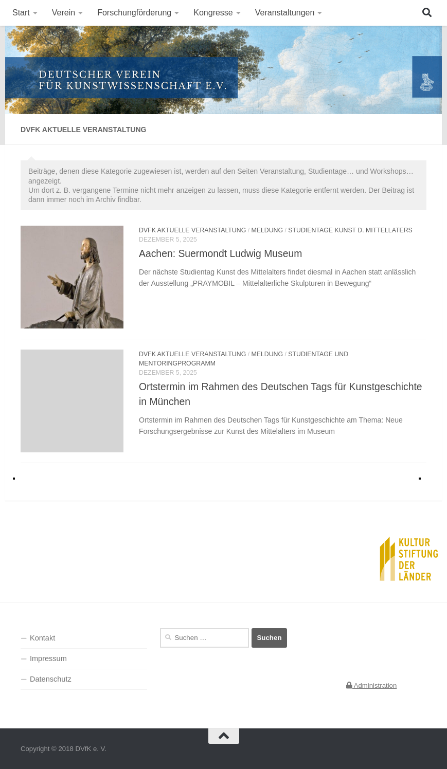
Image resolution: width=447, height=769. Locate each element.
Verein (63, 12)
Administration (371, 685)
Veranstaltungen (285, 12)
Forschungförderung (134, 12)
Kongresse (213, 12)
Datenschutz (50, 679)
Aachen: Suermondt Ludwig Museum (220, 253)
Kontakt (42, 638)
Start (21, 12)
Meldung (267, 230)
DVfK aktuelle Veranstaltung (192, 230)
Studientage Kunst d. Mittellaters (350, 230)
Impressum (48, 658)
